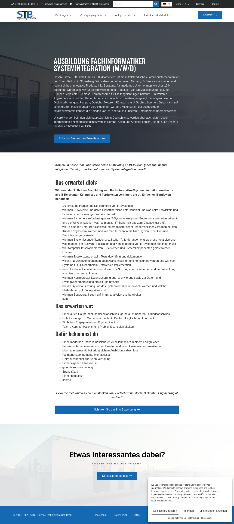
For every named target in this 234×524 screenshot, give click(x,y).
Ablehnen (188, 510)
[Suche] (156, 4)
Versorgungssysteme (93, 15)
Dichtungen (63, 15)
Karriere (200, 4)
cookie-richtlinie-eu (177, 518)
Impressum (206, 518)
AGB (137, 515)
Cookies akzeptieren (165, 510)
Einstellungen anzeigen (213, 510)
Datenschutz (193, 518)
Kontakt (215, 4)
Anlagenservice (125, 15)
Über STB (182, 4)
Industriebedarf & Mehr (158, 15)
